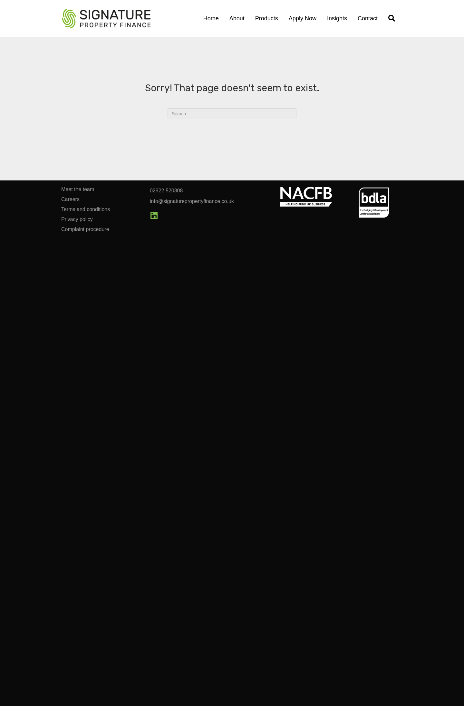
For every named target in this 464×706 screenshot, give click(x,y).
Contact (368, 18)
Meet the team (77, 189)
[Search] (232, 113)
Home (211, 18)
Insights (337, 18)
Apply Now (302, 18)
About (237, 18)
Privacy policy (77, 219)
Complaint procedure (85, 229)
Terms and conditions (85, 209)
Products (266, 18)
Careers (70, 199)
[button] (154, 215)
